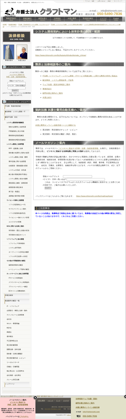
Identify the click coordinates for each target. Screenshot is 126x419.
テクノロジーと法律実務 (15, 315)
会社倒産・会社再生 (14, 375)
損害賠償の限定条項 (16, 187)
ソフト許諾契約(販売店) (17, 213)
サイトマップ (118, 1)
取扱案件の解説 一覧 (12, 301)
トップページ (9, 384)
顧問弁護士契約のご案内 (53, 93)
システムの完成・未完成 (17, 170)
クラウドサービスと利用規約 (19, 282)
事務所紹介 (47, 89)
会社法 (9, 319)
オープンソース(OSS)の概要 (19, 252)
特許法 (9, 328)
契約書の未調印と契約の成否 (19, 153)
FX (15, 396)
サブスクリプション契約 (17, 209)
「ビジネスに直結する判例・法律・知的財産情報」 (79, 148)
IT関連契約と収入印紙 (16, 131)
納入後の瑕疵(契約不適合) (18, 174)
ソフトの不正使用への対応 (18, 256)
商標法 (9, 332)
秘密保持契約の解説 (16, 265)
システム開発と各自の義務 (18, 179)
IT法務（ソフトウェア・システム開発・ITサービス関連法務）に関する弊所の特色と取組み (80, 76)
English (116, 19)
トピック (50, 400)
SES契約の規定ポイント (17, 235)
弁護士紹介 (47, 97)
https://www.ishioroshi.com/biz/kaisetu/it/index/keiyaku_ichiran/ (60, 55)
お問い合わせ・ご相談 (104, 1)
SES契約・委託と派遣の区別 (19, 230)
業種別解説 (27, 19)
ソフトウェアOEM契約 (17, 243)
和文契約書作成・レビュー (16, 358)
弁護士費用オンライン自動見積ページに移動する (55, 125)
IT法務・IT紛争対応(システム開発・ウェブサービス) (33, 24)
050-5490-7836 (90, 416)
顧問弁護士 (42, 19)
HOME (5, 24)
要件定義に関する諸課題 (17, 161)
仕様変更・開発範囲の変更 (18, 166)
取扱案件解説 (88, 19)
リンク (58, 400)
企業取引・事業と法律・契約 (17, 310)
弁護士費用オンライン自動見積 (87, 407)
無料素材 (44, 396)
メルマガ (103, 19)
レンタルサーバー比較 (24, 396)
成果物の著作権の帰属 (16, 196)
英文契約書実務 (12, 345)
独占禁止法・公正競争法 (15, 371)
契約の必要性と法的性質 (17, 127)
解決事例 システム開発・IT (15, 112)
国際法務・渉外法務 (14, 349)
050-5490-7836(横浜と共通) (53, 409)
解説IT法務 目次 (11, 117)
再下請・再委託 (14, 192)
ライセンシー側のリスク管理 (19, 217)
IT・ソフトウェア (13, 306)
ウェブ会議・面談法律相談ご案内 (56, 84)
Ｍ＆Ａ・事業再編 (13, 323)
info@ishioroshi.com (91, 412)
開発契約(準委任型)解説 (17, 140)
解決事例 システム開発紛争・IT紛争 (58, 80)
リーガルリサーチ (13, 362)
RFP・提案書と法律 (16, 148)
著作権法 (10, 336)
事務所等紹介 (11, 19)
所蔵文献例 (9, 295)
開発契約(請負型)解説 (16, 135)
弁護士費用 (72, 19)
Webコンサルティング (55, 396)
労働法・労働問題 (13, 367)
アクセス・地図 (89, 1)
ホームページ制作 (7, 396)
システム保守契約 (15, 248)
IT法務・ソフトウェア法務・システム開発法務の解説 (66, 24)
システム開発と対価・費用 (18, 157)
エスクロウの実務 (15, 222)
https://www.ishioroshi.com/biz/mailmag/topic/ (94, 196)
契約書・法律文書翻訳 (14, 354)
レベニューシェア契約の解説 (19, 269)
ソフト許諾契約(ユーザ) (17, 205)
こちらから (23, 416)
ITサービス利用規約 (16, 278)
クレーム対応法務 (13, 380)
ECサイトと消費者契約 (17, 291)
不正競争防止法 (12, 341)
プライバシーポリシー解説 (18, 287)
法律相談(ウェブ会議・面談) (86, 399)
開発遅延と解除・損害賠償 (18, 183)
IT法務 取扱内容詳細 (13, 106)
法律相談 (57, 19)
